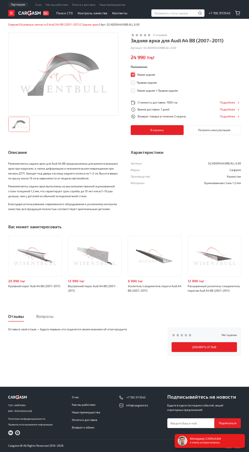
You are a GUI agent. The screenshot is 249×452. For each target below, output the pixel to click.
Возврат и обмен (83, 427)
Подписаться (227, 423)
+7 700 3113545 (219, 13)
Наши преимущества (112, 4)
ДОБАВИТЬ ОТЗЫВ (204, 347)
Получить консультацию (214, 130)
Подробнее (227, 102)
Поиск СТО (64, 13)
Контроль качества (92, 13)
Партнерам (18, 4)
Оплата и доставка (83, 4)
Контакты (119, 13)
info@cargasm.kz (137, 405)
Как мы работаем (57, 4)
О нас (38, 4)
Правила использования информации (30, 424)
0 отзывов (160, 35)
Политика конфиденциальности (26, 418)
